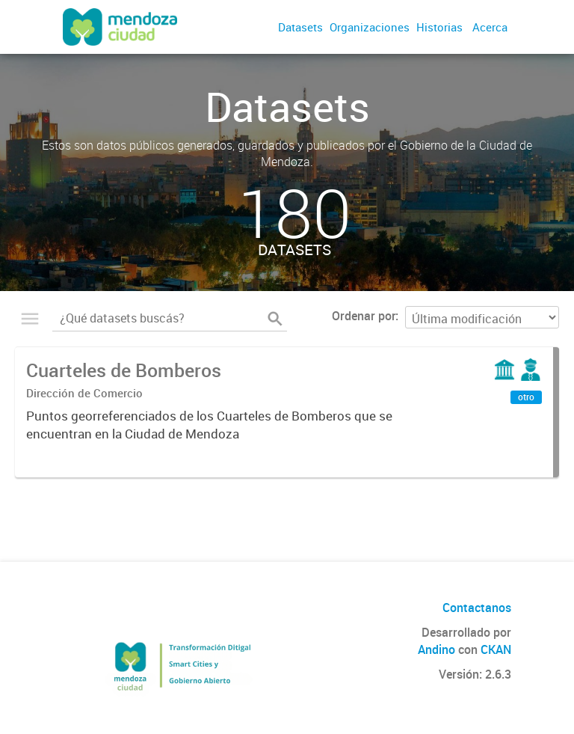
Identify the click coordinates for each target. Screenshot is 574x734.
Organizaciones (370, 26)
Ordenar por (363, 315)
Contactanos (476, 607)
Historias (439, 26)
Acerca (489, 26)
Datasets (300, 26)
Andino (436, 649)
